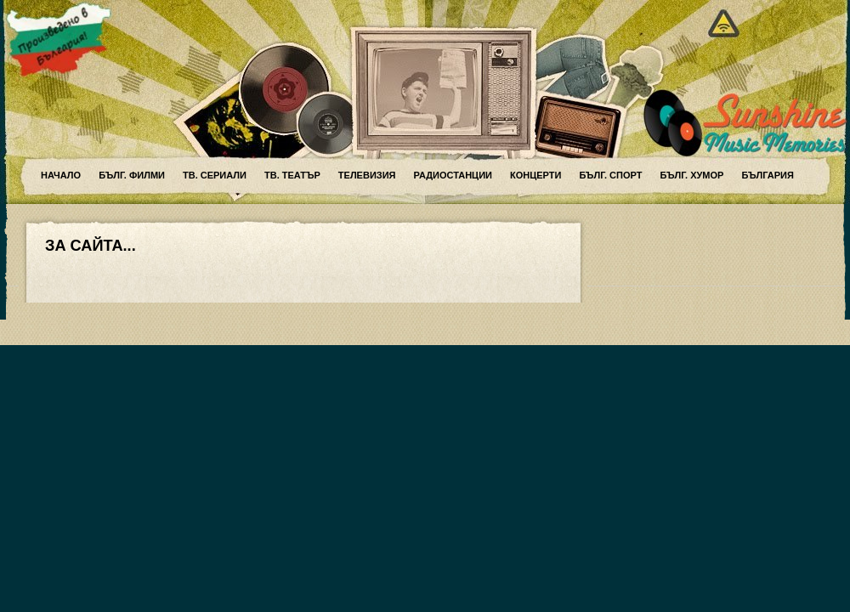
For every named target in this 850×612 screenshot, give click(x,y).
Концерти (535, 175)
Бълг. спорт (610, 175)
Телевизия (367, 175)
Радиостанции (453, 175)
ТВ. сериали (214, 175)
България (767, 175)
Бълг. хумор (691, 175)
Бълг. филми (132, 175)
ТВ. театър (292, 175)
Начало (61, 175)
